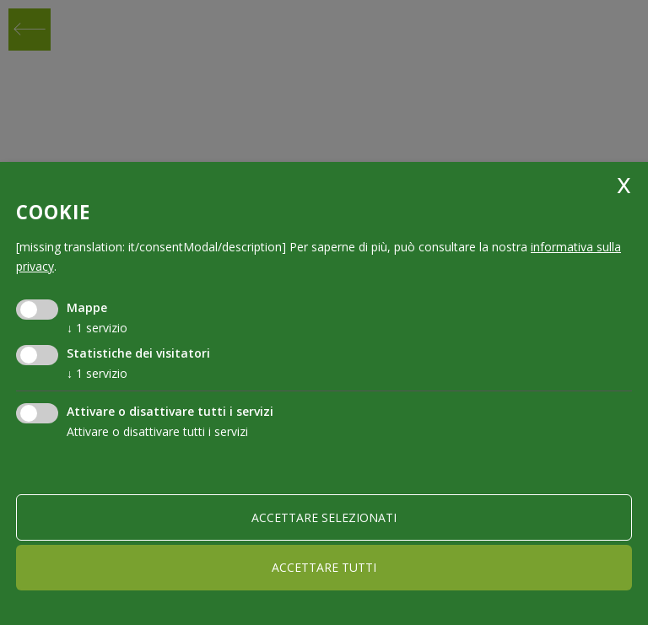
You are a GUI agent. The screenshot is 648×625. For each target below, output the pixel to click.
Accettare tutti (324, 567)
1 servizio (97, 328)
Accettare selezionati (324, 517)
